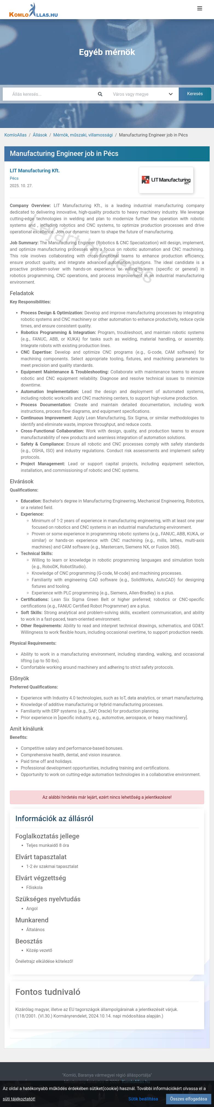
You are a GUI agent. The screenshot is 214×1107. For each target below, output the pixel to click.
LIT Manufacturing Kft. (35, 170)
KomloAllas (15, 135)
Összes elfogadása (188, 1099)
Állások (40, 135)
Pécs (14, 178)
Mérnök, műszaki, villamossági (83, 135)
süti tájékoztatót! (19, 1099)
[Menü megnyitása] (200, 8)
